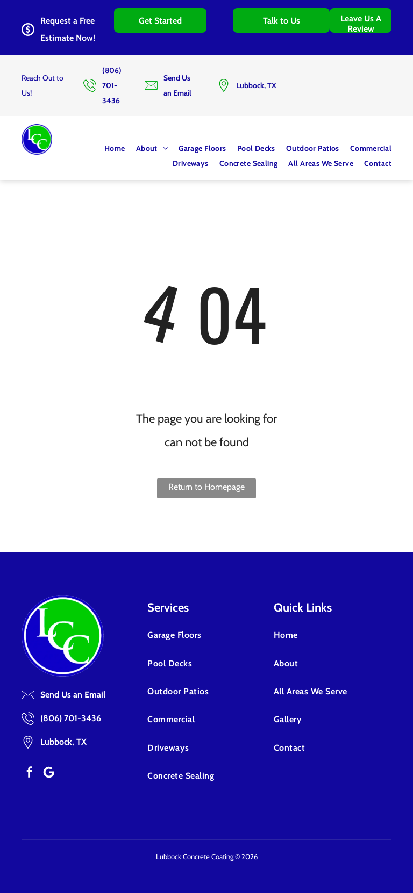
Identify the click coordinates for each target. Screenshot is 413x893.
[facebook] (30, 772)
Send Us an (61, 694)
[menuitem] (109, 148)
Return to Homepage (206, 487)
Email (94, 694)
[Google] (49, 772)
